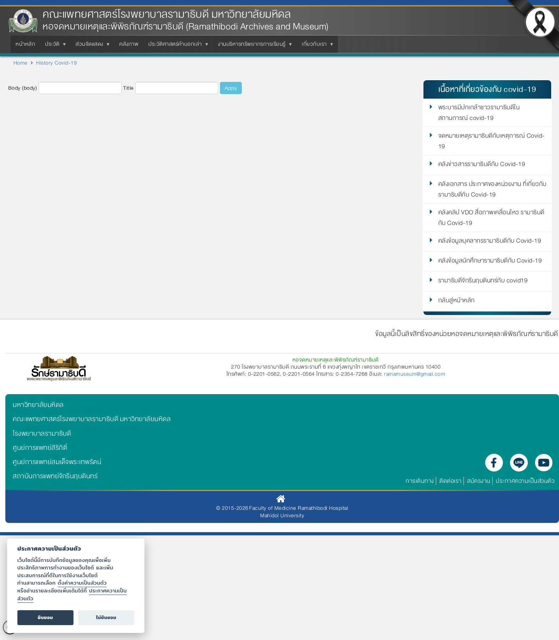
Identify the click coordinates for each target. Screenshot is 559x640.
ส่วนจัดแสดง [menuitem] (91, 46)
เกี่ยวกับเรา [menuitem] (316, 46)
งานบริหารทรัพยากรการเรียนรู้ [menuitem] (253, 46)
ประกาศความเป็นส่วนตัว (525, 481)
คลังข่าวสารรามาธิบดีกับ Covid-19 (481, 165)
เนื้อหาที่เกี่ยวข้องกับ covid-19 (487, 89)
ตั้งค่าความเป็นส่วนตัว (82, 583)
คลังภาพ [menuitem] (128, 44)
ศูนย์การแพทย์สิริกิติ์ (40, 447)
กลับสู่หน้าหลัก (456, 301)
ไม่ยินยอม (106, 617)
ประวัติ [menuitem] (53, 46)
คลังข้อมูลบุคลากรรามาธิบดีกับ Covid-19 (489, 242)
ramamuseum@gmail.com (414, 374)
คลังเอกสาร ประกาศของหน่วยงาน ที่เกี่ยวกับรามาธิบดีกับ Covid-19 (492, 189)
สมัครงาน (479, 481)
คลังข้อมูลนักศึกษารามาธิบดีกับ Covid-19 (490, 261)
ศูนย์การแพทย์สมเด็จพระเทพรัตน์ (57, 462)
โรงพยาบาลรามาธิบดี (42, 433)
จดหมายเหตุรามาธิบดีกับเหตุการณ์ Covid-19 (491, 141)
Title (128, 88)
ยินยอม (45, 617)
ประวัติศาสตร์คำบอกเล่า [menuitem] (176, 46)
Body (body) (22, 88)
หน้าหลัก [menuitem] (25, 44)
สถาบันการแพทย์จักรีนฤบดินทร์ (55, 476)
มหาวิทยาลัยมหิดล (38, 404)
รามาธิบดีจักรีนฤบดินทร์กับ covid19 (483, 281)
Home (20, 62)
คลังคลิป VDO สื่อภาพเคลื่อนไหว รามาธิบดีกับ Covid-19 (491, 217)
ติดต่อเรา (450, 481)
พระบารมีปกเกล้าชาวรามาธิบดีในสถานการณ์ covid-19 (479, 112)
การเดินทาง (420, 481)
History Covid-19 (56, 62)
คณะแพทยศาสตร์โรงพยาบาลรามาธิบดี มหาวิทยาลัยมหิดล (167, 14)
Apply (231, 88)
